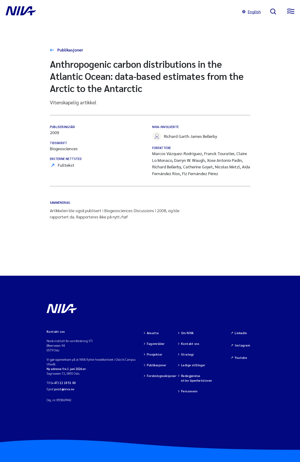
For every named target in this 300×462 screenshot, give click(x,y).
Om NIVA (187, 333)
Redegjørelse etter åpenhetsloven (196, 378)
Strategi (187, 354)
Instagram (242, 345)
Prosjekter (154, 354)
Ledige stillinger (193, 365)
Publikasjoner (69, 49)
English (251, 11)
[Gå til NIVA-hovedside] (119, 11)
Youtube (241, 358)
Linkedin (241, 333)
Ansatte (153, 333)
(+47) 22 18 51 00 (63, 383)
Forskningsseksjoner (161, 376)
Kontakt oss (190, 344)
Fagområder (156, 344)
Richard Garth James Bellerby (184, 136)
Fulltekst (66, 165)
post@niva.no (64, 389)
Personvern (189, 391)
